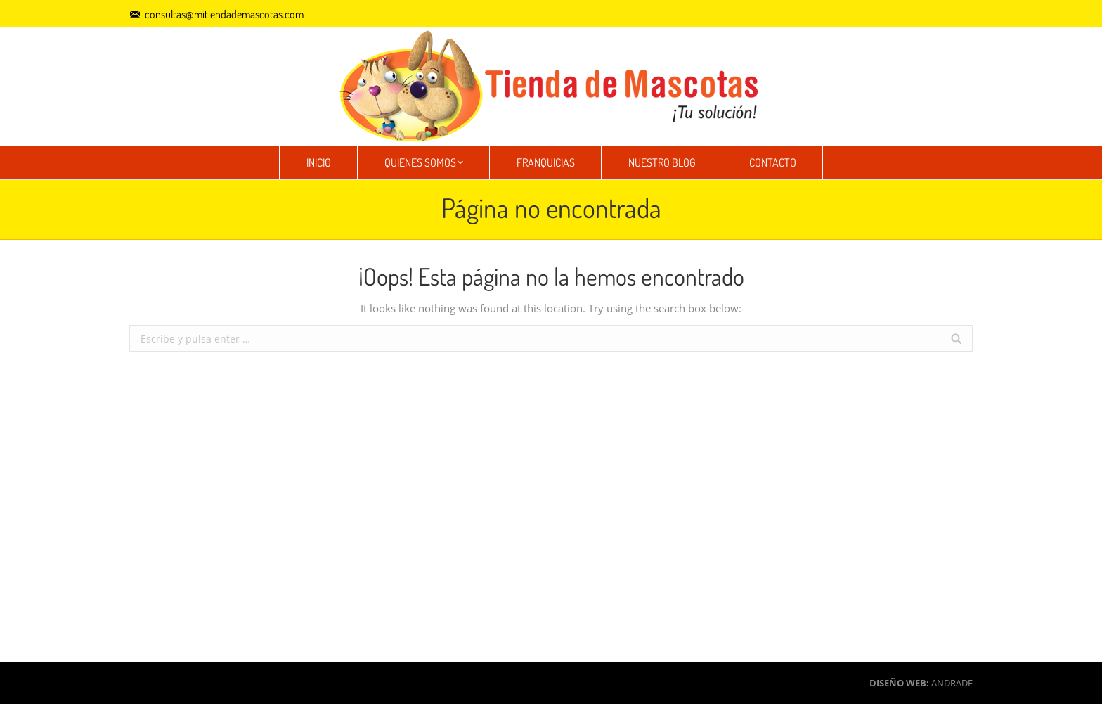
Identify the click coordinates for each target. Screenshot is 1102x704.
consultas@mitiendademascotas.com (224, 14)
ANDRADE (952, 683)
